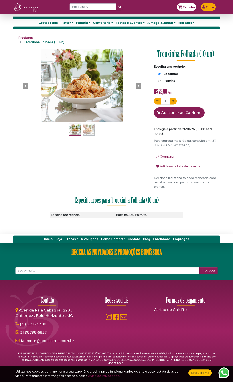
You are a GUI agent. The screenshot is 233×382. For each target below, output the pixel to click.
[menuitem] (48, 239)
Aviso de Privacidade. (104, 376)
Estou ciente (200, 373)
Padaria (82, 23)
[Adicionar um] (173, 101)
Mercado (185, 23)
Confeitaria (101, 23)
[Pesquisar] (120, 6)
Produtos (25, 37)
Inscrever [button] (208, 270)
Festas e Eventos (129, 23)
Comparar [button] (165, 156)
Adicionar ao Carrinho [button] (179, 112)
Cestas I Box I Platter (55, 23)
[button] (25, 85)
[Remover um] (157, 101)
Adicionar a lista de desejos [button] (178, 166)
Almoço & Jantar (160, 23)
